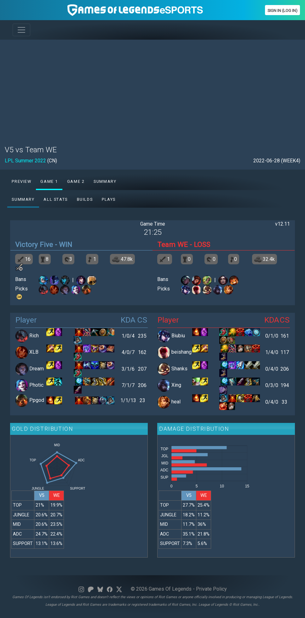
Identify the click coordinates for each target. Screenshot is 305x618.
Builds (85, 199)
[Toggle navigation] (21, 30)
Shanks (179, 369)
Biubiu (178, 336)
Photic (36, 385)
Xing (176, 385)
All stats (55, 199)
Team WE (172, 244)
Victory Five (34, 244)
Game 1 (49, 181)
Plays (109, 199)
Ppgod (36, 400)
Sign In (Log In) (282, 10)
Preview (21, 181)
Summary (105, 181)
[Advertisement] (152, 89)
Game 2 (76, 181)
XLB (33, 352)
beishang (181, 352)
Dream (36, 369)
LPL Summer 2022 (25, 161)
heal (176, 402)
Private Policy (211, 589)
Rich (34, 336)
